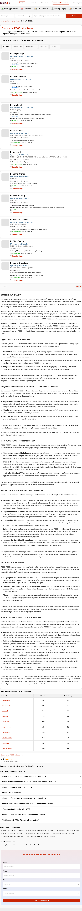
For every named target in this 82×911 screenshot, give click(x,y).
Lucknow (8, 21)
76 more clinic (15, 87)
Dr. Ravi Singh (16, 105)
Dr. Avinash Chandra (19, 219)
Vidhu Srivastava (7, 748)
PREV (3, 286)
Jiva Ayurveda (6, 705)
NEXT (78, 286)
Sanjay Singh (6, 700)
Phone (5, 871)
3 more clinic (15, 64)
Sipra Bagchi (5, 743)
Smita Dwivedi (6, 727)
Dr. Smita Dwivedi (18, 174)
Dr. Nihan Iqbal (16, 130)
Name (5, 862)
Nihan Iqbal (5, 716)
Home (2, 21)
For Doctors (44, 3)
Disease (5, 889)
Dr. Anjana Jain (17, 152)
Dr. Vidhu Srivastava (19, 263)
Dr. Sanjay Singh (17, 53)
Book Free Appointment (60, 3)
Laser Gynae (16, 21)
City (4, 880)
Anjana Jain (5, 721)
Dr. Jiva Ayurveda (18, 76)
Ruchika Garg (6, 732)
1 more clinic (15, 116)
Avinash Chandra (7, 738)
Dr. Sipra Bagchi (17, 241)
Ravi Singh (5, 711)
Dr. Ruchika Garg (17, 195)
